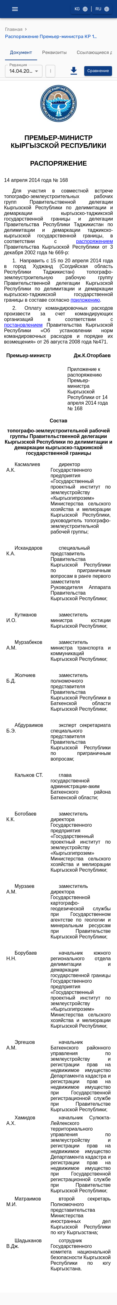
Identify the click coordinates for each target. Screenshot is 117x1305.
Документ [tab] (21, 52)
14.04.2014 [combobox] (22, 71)
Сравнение (98, 71)
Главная (13, 29)
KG (81, 9)
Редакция (18, 64)
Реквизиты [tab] (54, 52)
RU (102, 9)
